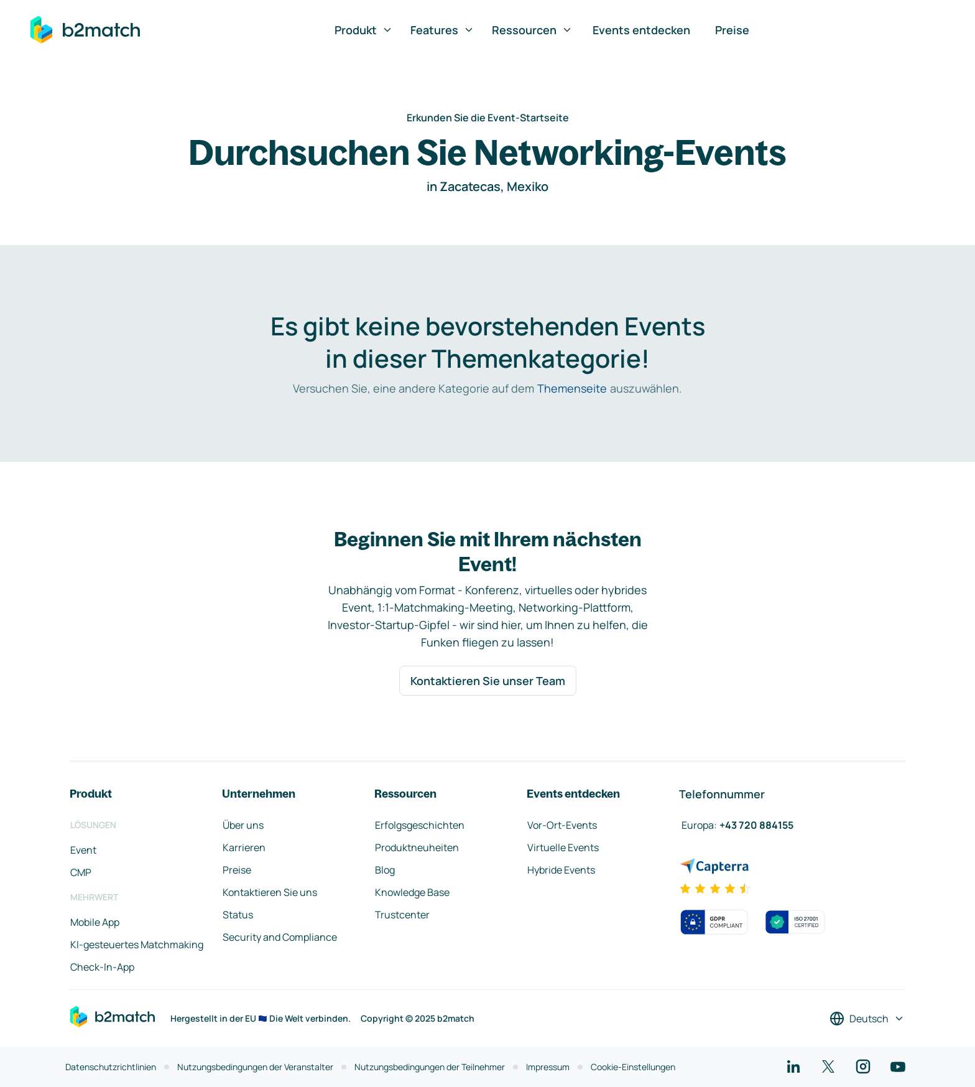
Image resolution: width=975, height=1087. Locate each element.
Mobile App (94, 922)
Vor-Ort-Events (562, 825)
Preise (732, 29)
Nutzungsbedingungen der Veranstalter (255, 1067)
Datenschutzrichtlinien (110, 1067)
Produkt (364, 29)
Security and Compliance (280, 937)
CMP (80, 872)
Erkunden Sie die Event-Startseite (488, 117)
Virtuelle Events (563, 847)
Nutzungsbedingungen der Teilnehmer (429, 1067)
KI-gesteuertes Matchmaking (136, 944)
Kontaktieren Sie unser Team (487, 680)
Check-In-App (102, 967)
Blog (385, 870)
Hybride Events (561, 870)
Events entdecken (641, 29)
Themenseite (572, 388)
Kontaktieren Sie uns (270, 892)
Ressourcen (532, 29)
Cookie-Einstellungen (633, 1067)
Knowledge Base (412, 892)
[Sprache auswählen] (867, 1018)
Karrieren (244, 847)
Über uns (243, 825)
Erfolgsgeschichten (419, 825)
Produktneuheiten (417, 847)
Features (442, 29)
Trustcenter (402, 914)
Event (83, 850)
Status (238, 914)
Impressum (548, 1067)
